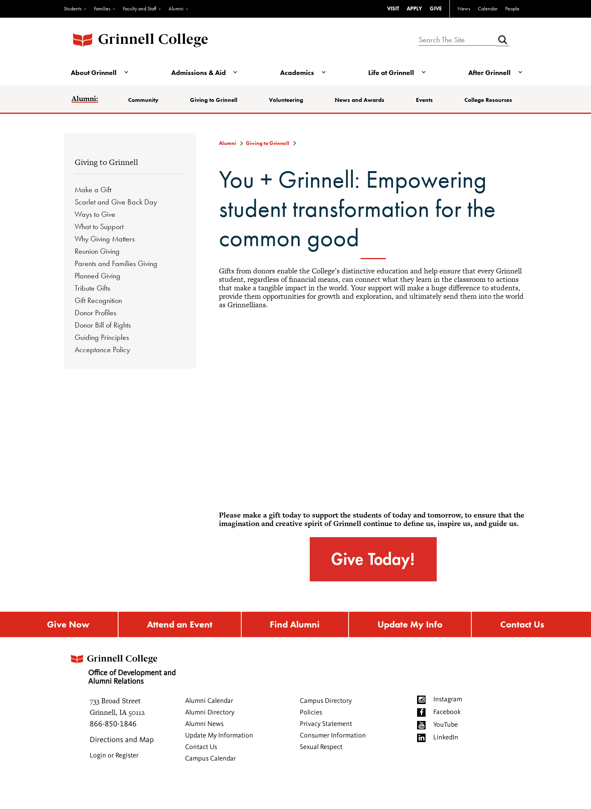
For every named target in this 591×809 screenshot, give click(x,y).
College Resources (488, 100)
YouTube (445, 725)
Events (424, 100)
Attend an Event (179, 625)
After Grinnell (488, 72)
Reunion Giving (97, 251)
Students (73, 8)
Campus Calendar (210, 759)
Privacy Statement (326, 724)
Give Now (68, 625)
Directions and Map (122, 740)
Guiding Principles (102, 337)
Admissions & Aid (198, 72)
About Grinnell (94, 72)
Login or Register (114, 755)
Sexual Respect (321, 747)
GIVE (436, 8)
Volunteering (286, 100)
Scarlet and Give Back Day (116, 202)
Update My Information (219, 735)
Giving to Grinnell (214, 100)
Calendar (488, 8)
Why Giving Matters (105, 239)
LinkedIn (445, 737)
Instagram (447, 699)
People (512, 8)
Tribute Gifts (92, 288)
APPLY (414, 8)
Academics (297, 72)
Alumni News (204, 724)
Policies (311, 712)
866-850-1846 (113, 725)
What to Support (99, 226)
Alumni (176, 8)
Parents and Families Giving (116, 263)
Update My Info (409, 625)
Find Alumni (295, 625)
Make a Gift (93, 190)
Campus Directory (326, 701)
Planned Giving (97, 276)
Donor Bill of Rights (103, 325)
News (463, 8)
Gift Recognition (98, 300)
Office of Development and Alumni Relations (123, 667)
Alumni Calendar (209, 701)
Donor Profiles (95, 313)
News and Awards (359, 100)
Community (144, 100)
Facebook (447, 712)
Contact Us (522, 625)
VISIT (393, 8)
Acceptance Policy (102, 350)
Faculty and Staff (139, 8)
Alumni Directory (209, 712)
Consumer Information (333, 735)
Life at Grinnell (391, 72)
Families (102, 8)
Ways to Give (95, 214)
